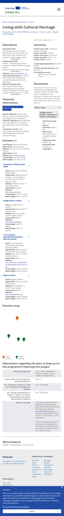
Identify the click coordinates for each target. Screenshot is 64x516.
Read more (15, 59)
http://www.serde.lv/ (13, 192)
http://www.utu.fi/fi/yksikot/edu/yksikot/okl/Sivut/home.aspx (16, 264)
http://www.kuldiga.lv (13, 222)
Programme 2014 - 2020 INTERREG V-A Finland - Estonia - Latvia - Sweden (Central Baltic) (31, 33)
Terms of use (28, 445)
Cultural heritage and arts (13, 107)
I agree (32, 511)
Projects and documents (17, 22)
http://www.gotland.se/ (14, 294)
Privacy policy (15, 445)
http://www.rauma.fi (17, 155)
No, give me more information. (16, 507)
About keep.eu (12, 441)
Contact (5, 445)
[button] (23, 340)
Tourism (7, 109)
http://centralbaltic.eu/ (18, 73)
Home (5, 22)
